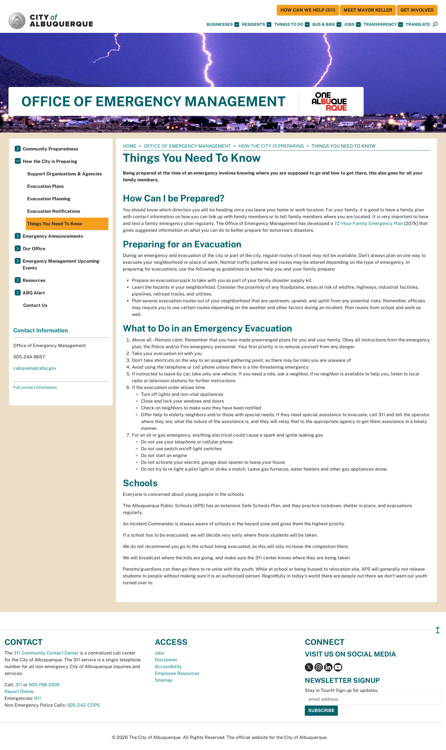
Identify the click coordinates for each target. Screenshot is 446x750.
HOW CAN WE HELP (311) (307, 10)
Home (129, 146)
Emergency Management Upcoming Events (61, 264)
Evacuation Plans (45, 186)
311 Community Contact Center (46, 653)
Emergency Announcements (53, 236)
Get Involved (417, 10)
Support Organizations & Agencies (64, 174)
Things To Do (292, 24)
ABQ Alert (34, 293)
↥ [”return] (437, 630)
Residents (256, 24)
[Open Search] (435, 24)
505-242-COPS (83, 705)
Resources (34, 280)
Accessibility (168, 666)
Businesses (223, 24)
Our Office (34, 248)
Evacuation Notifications (53, 211)
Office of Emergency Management (187, 146)
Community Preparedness (50, 149)
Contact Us (35, 305)
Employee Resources (177, 673)
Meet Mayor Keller (368, 10)
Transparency (383, 24)
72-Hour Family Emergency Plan (368, 223)
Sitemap (164, 680)
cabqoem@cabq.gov (34, 368)
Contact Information (40, 330)
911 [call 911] (37, 698)
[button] (418, 24)
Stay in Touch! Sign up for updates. (341, 690)
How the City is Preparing (271, 146)
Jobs (352, 24)
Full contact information (35, 387)
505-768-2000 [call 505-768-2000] (44, 684)
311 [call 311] (18, 684)
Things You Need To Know (54, 223)
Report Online (19, 691)
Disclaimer (166, 659)
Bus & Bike (326, 24)
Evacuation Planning (48, 198)
